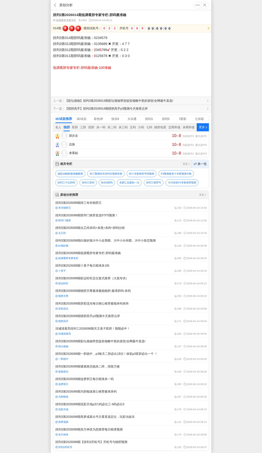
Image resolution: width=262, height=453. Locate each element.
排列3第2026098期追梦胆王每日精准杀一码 (131, 381)
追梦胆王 (61, 384)
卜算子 (60, 270)
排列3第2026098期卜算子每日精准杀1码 (131, 268)
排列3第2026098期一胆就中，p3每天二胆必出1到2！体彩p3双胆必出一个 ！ (131, 356)
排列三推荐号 (153, 182)
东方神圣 (61, 434)
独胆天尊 (61, 295)
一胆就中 (61, 358)
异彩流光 (61, 308)
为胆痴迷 (61, 396)
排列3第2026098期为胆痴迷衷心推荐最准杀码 (131, 394)
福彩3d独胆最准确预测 (70, 173)
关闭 (204, 5)
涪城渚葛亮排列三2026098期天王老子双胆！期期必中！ (131, 331)
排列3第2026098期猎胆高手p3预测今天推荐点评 (131, 318)
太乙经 (60, 233)
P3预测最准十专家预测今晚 (176, 173)
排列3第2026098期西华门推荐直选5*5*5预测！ (131, 218)
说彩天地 (61, 409)
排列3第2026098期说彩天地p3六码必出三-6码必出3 (131, 407)
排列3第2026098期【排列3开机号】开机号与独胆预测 (131, 444)
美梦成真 (61, 421)
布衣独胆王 (63, 207)
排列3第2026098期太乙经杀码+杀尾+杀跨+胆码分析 (131, 230)
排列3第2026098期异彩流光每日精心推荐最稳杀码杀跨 (131, 306)
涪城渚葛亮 (63, 333)
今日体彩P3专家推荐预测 (182, 182)
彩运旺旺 (61, 283)
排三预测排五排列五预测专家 (106, 173)
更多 (197, 5)
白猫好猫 (61, 245)
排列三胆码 (88, 182)
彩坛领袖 (61, 346)
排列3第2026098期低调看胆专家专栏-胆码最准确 (131, 255)
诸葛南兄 (61, 371)
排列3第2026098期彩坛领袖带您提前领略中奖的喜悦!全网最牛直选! (131, 344)
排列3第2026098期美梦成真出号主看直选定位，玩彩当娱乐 (131, 419)
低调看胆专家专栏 (64, 20)
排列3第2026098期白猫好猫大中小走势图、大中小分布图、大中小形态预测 (131, 243)
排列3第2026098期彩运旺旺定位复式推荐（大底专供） (131, 281)
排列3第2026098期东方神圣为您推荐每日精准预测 (131, 432)
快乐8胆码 (107, 182)
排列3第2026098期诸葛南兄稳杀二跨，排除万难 (131, 369)
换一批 (200, 164)
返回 (55, 5)
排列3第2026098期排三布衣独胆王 (131, 205)
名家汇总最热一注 (129, 182)
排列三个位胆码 (66, 182)
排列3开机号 (63, 447)
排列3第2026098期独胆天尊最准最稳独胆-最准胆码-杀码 (131, 293)
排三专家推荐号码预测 (141, 173)
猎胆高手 (61, 321)
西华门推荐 (63, 220)
